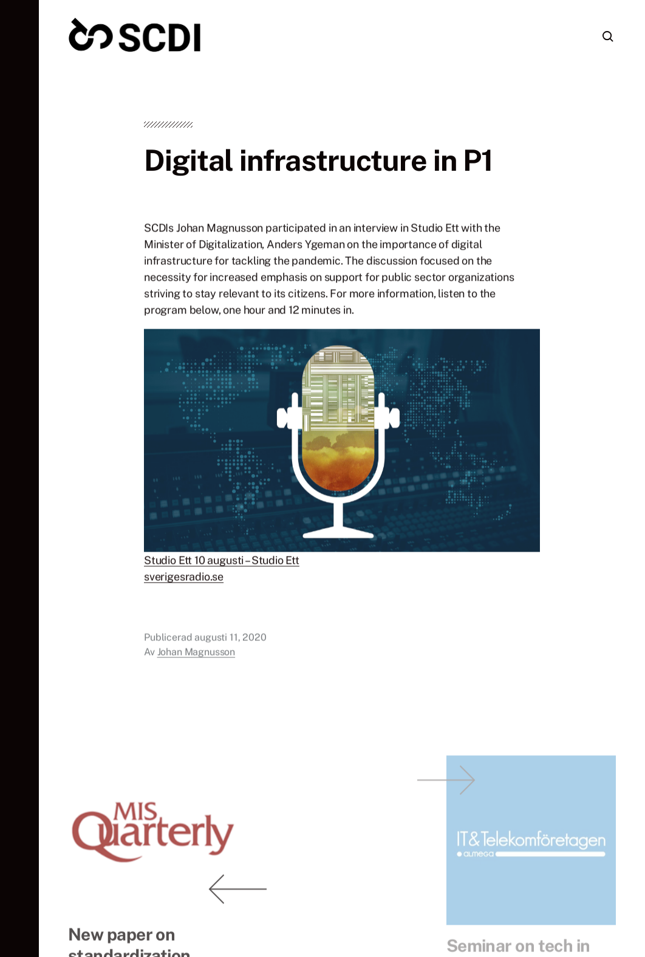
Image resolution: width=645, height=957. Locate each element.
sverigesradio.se (184, 578)
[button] (19, 478)
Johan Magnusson (196, 654)
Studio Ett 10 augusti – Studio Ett (221, 562)
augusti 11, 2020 (230, 639)
